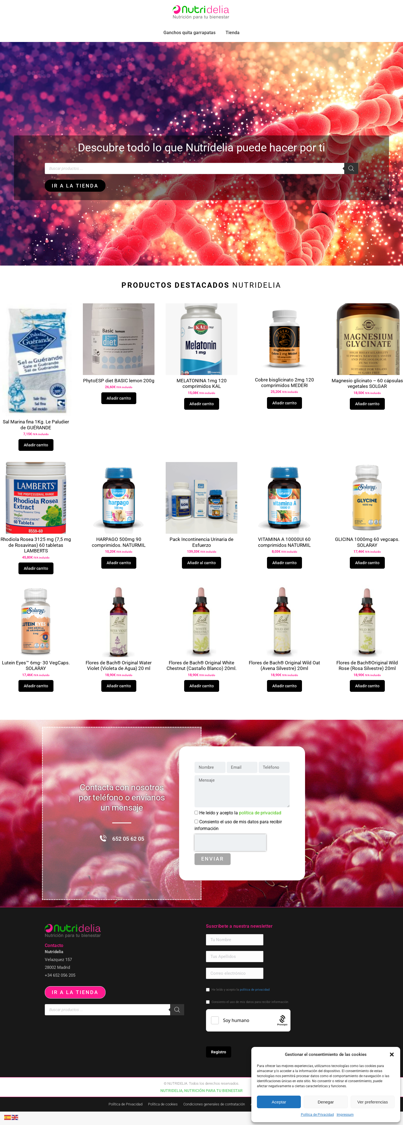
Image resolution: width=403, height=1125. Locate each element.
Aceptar (279, 1102)
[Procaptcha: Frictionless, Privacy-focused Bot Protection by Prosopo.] (282, 1033)
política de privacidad (260, 826)
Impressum (345, 1115)
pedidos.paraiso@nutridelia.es (68, 6)
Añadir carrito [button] (36, 457)
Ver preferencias (372, 1102)
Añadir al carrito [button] (201, 575)
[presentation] (230, 856)
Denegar (326, 1102)
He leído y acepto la (240, 826)
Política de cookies (163, 1117)
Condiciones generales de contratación (214, 1117)
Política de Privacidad (317, 1115)
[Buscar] (351, 181)
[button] (392, 1054)
